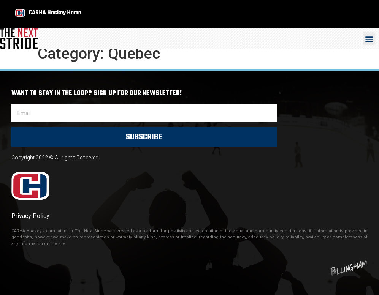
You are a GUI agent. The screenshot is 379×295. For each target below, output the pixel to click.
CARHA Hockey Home (55, 12)
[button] (369, 38)
